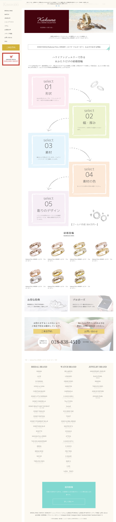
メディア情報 (8, 33)
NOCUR (39, 455)
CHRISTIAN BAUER (39, 390)
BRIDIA (39, 445)
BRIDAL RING (9, 10)
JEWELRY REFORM (98, 390)
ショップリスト (56, 511)
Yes (56, 5)
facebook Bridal (86, 514)
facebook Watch (96, 514)
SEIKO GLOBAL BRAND (68, 420)
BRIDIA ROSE (39, 450)
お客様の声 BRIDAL (72, 511)
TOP (26, 359)
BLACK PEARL (97, 375)
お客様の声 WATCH (84, 511)
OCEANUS (68, 430)
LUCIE (39, 375)
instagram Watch (76, 514)
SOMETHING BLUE (39, 425)
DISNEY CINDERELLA (39, 400)
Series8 (68, 405)
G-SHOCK (68, 445)
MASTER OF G (68, 425)
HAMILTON (68, 385)
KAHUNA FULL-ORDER (39, 435)
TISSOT (68, 415)
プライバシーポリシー (53, 514)
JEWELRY (8, 18)
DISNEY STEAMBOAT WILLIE (39, 420)
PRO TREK (68, 450)
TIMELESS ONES (39, 460)
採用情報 (43, 514)
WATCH (7, 14)
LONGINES (68, 375)
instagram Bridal (65, 514)
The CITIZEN (68, 400)
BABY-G (68, 460)
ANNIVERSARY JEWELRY (97, 370)
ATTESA (68, 435)
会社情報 (37, 514)
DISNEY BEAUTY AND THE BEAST (39, 405)
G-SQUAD (68, 455)
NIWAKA (39, 370)
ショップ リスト (9, 22)
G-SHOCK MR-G (68, 395)
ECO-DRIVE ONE (68, 410)
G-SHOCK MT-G (68, 440)
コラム (6, 26)
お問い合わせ (8, 37)
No (58, 5)
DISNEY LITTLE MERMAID (39, 395)
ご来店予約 (46, 330)
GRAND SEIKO (68, 380)
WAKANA (98, 380)
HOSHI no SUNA (39, 385)
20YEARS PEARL (98, 395)
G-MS (68, 465)
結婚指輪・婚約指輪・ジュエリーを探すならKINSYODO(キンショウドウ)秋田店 (70, 517)
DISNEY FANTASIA (39, 415)
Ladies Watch (68, 470)
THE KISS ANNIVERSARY (39, 440)
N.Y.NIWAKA (39, 380)
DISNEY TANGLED (39, 410)
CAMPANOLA (68, 390)
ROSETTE (39, 430)
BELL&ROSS (68, 370)
